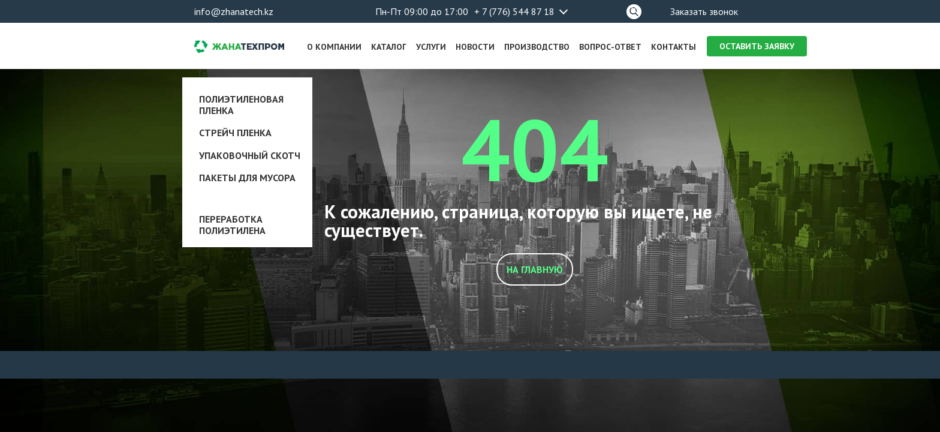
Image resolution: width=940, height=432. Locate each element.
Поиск (633, 9)
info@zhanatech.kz (233, 11)
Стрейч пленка (235, 133)
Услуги (431, 46)
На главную (535, 269)
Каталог (388, 46)
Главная (213, 73)
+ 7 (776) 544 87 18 (514, 11)
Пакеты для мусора (247, 178)
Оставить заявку (756, 46)
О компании (334, 46)
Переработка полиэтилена (232, 224)
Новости (475, 46)
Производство (537, 46)
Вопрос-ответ (610, 46)
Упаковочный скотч (249, 155)
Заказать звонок (704, 11)
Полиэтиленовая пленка (241, 104)
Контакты (673, 46)
